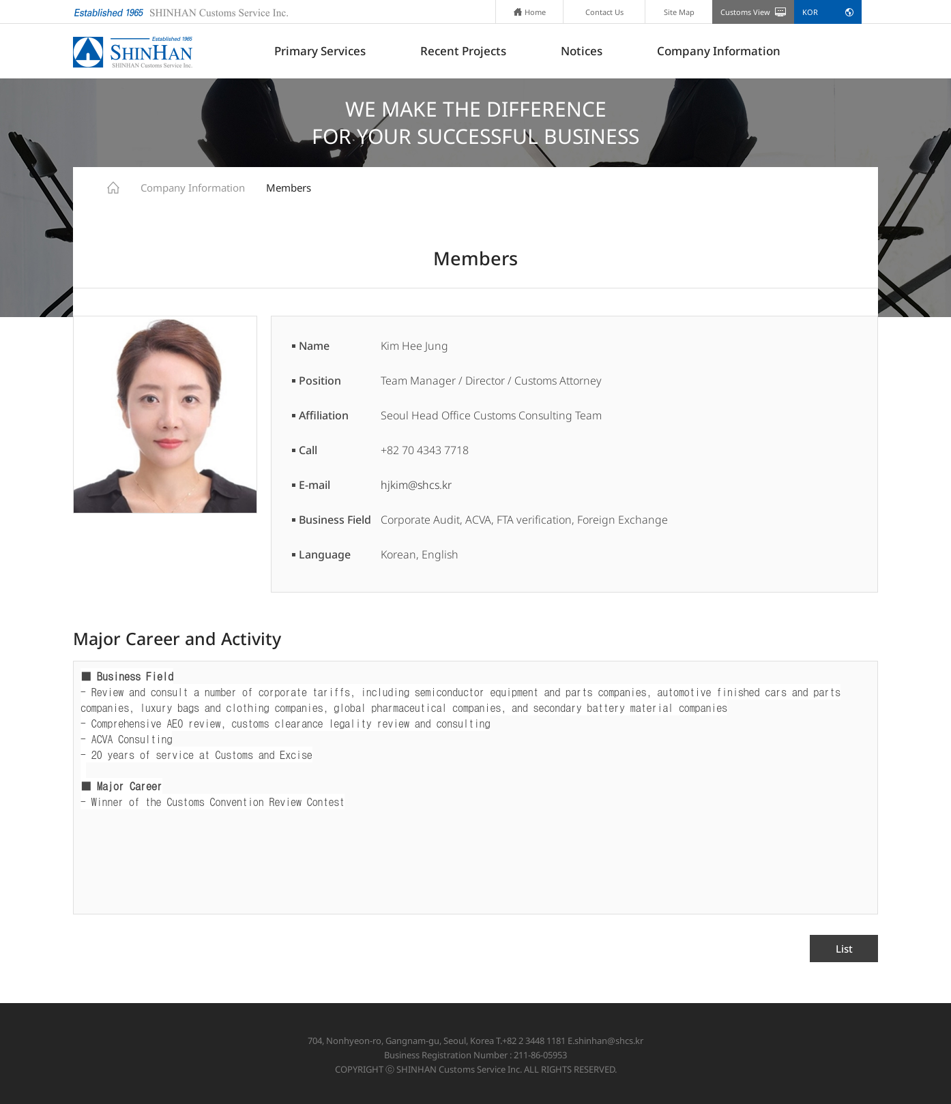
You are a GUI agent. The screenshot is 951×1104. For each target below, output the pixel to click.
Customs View (745, 12)
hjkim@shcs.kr (416, 484)
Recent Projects (463, 51)
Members (288, 187)
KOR (810, 12)
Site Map (679, 12)
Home (530, 12)
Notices (581, 51)
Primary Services (320, 51)
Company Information (718, 51)
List (844, 948)
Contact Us (604, 12)
